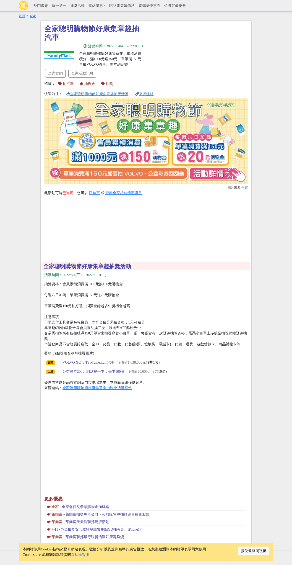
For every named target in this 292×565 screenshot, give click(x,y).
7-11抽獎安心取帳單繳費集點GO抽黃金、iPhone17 (101, 529)
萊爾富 (57, 514)
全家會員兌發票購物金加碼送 (85, 507)
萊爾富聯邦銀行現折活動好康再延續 (94, 537)
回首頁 (94, 193)
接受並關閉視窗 (253, 551)
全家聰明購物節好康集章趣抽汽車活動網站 (97, 388)
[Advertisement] (187, 56)
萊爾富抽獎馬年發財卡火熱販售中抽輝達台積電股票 (107, 514)
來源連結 (144, 94)
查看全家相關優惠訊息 (123, 193)
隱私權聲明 (80, 555)
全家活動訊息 (82, 73)
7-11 (55, 529)
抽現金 (87, 84)
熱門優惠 (41, 6)
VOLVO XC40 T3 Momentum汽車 (89, 362)
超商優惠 (95, 6)
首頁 (22, 16)
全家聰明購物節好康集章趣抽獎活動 (97, 94)
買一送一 (59, 6)
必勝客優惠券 (175, 6)
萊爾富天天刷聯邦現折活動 (87, 522)
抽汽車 (66, 84)
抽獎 (107, 84)
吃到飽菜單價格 (122, 6)
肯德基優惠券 (149, 6)
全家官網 (55, 73)
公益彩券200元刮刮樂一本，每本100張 (94, 371)
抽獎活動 (77, 6)
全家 (33, 16)
